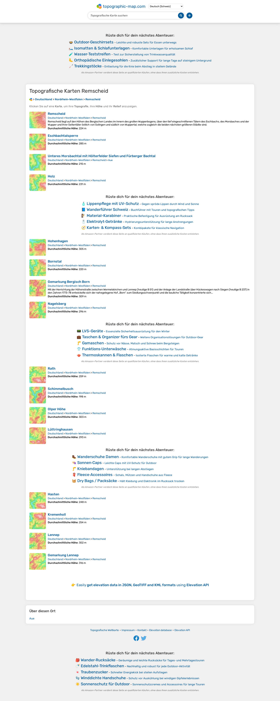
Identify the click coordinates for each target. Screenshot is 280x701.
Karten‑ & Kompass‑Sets (109, 227)
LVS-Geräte (92, 331)
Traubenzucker (94, 672)
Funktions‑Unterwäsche (104, 349)
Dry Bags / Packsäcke (97, 480)
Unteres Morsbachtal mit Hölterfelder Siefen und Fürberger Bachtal (101, 156)
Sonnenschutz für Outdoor (105, 684)
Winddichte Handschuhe (103, 678)
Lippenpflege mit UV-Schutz (113, 203)
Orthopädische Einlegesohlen (101, 60)
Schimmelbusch (60, 389)
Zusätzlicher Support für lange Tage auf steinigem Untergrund (171, 60)
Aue (110, 160)
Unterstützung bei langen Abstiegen (130, 469)
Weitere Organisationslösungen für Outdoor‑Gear (171, 337)
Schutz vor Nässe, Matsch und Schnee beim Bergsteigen (143, 343)
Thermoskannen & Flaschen (107, 355)
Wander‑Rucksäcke (98, 660)
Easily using (143, 585)
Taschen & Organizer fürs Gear (109, 337)
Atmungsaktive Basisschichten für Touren (156, 349)
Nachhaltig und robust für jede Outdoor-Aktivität (158, 666)
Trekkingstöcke (88, 66)
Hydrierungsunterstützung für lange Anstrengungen (159, 222)
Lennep (53, 535)
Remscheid (56, 114)
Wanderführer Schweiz (107, 209)
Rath (51, 368)
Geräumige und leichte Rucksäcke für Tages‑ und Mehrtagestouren (161, 660)
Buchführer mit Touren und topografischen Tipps (162, 210)
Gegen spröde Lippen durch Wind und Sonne (170, 204)
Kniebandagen (90, 468)
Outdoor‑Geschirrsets (94, 42)
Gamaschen (93, 343)
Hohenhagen (58, 241)
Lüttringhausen (60, 429)
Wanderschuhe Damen (98, 456)
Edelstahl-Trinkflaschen (102, 666)
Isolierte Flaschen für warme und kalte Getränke (167, 355)
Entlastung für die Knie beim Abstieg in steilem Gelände (140, 66)
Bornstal (55, 261)
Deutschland (55, 117)
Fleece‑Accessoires (95, 474)
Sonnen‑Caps (89, 462)
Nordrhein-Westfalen (77, 117)
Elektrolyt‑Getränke (104, 221)
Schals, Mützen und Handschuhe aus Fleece (143, 475)
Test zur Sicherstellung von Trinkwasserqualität (144, 54)
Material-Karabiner (104, 215)
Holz (51, 176)
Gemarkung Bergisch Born (69, 282)
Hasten (53, 494)
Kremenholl (57, 515)
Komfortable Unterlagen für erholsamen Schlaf (162, 48)
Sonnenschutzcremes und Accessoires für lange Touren (168, 684)
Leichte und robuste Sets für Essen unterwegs (146, 42)
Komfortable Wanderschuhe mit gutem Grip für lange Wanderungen (165, 457)
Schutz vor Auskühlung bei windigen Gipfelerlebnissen (164, 678)
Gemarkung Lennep (63, 555)
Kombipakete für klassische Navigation (159, 228)
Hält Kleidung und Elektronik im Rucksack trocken (152, 481)
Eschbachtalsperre (63, 136)
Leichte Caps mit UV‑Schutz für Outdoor (131, 463)
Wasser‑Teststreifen (92, 54)
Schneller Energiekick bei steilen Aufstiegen (139, 672)
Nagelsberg (57, 304)
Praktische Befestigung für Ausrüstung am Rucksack (158, 216)
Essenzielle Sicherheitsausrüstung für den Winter (138, 331)
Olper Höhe (56, 409)
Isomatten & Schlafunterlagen (102, 48)
